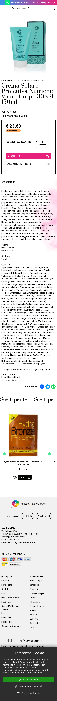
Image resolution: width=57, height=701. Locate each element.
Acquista (28, 156)
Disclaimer (6, 617)
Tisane (33, 627)
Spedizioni (6, 602)
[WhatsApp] (7, 2)
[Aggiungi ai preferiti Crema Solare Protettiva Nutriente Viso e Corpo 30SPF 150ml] (28, 164)
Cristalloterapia (37, 593)
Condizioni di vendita (11, 626)
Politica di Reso (8, 622)
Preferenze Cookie (28, 693)
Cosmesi (17, 80)
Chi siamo (6, 580)
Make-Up (34, 619)
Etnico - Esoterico (38, 606)
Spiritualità (35, 623)
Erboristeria (35, 602)
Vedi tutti (44, 516)
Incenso (33, 614)
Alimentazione (36, 576)
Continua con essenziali (29, 686)
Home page (6, 576)
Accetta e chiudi (28, 679)
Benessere (34, 585)
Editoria (33, 597)
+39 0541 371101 (18, 536)
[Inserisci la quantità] (42, 142)
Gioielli (33, 610)
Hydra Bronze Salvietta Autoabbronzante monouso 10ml (23, 463)
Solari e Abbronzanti (34, 80)
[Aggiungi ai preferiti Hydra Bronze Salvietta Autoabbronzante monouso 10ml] (15, 477)
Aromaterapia (36, 580)
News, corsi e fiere (10, 597)
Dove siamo (6, 585)
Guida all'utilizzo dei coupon (10, 607)
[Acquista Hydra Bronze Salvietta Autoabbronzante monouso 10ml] (25, 477)
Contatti (5, 589)
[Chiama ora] (2, 2)
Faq (3, 613)
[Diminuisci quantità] (36, 141)
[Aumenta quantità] (49, 142)
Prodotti (6, 80)
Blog (3, 593)
